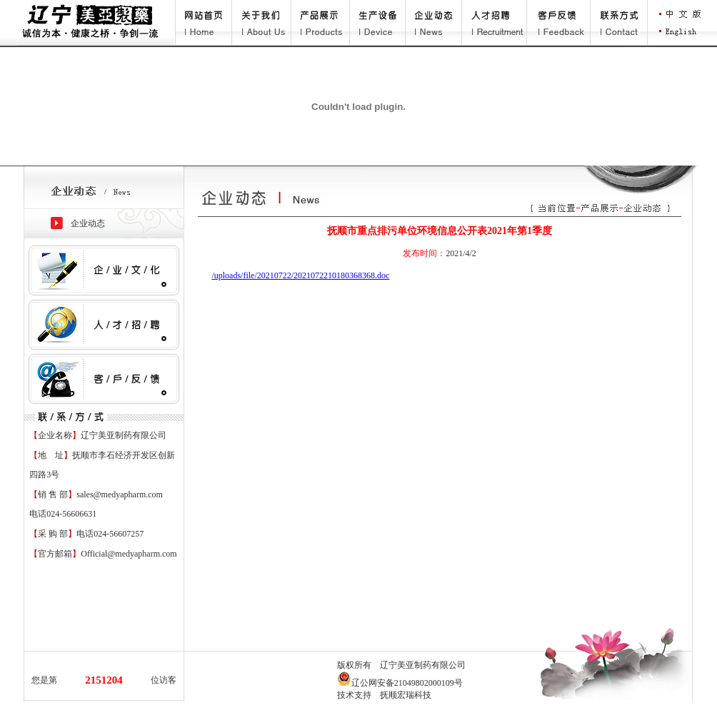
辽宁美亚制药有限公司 (423, 665)
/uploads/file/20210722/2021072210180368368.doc (300, 275)
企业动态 (88, 223)
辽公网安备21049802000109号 (400, 683)
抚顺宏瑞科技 (405, 695)
